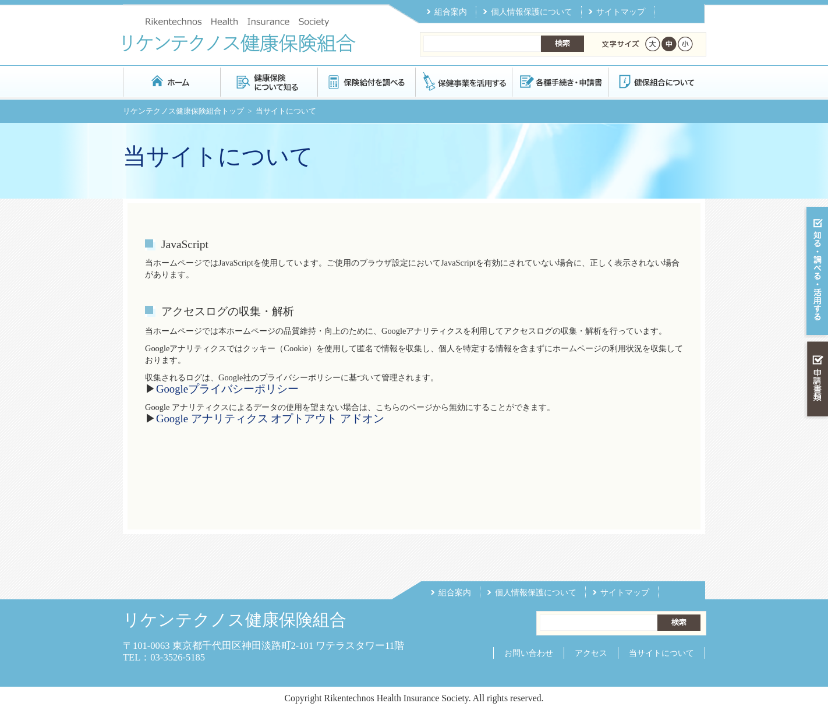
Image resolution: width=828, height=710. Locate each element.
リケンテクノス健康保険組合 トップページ (171, 81)
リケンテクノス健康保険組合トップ (183, 111)
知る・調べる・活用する (816, 272)
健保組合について (656, 81)
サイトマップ (620, 11)
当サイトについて (661, 653)
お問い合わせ (528, 653)
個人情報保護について (531, 11)
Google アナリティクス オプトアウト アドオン (270, 418)
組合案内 (450, 11)
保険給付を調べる (366, 81)
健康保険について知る (268, 81)
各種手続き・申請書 (559, 81)
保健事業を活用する (463, 81)
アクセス (591, 653)
